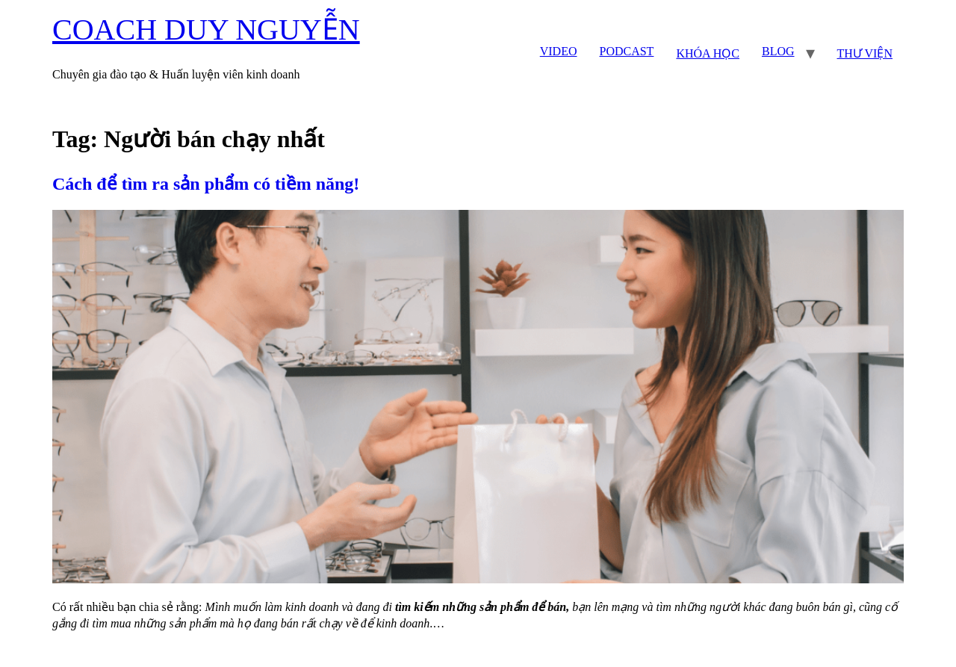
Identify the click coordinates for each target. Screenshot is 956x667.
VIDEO (558, 51)
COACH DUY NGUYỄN (206, 29)
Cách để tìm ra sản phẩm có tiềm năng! (205, 183)
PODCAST (626, 51)
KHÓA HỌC (707, 53)
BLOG (778, 51)
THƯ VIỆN (865, 53)
